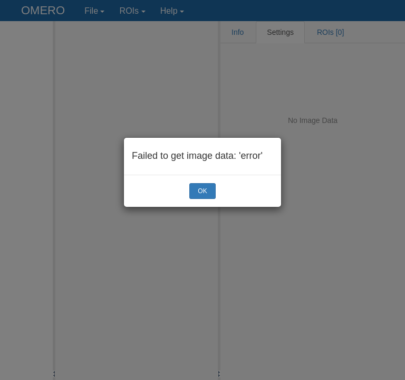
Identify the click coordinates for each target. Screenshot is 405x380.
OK (202, 191)
